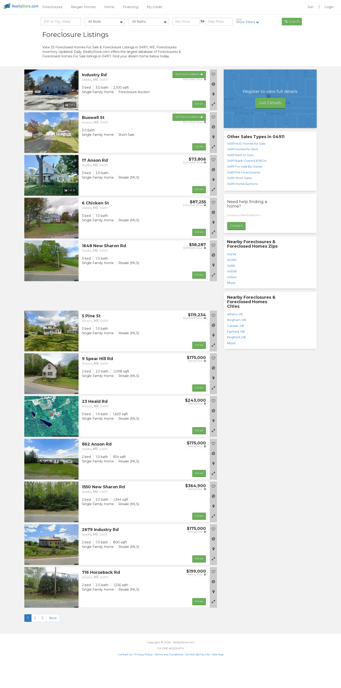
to (202, 21)
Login (329, 7)
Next (53, 641)
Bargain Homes (83, 7)
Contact (236, 249)
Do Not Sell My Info (197, 677)
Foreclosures (52, 7)
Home (109, 7)
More (231, 306)
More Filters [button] (249, 21)
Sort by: (263, 33)
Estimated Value (194, 101)
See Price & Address (189, 97)
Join (310, 7)
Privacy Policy (143, 677)
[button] (213, 126)
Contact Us (125, 677)
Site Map (218, 677)
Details (199, 126)
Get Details (270, 125)
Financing (130, 7)
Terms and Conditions (169, 677)
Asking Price (197, 383)
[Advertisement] (258, 62)
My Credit (154, 7)
